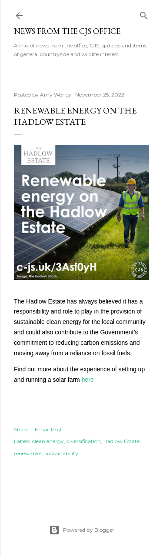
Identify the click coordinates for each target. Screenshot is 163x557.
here (88, 379)
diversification (84, 441)
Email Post (48, 429)
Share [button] (21, 429)
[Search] (144, 13)
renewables (28, 453)
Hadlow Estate (121, 441)
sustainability (61, 453)
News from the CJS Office (67, 31)
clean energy (48, 441)
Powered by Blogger (81, 530)
